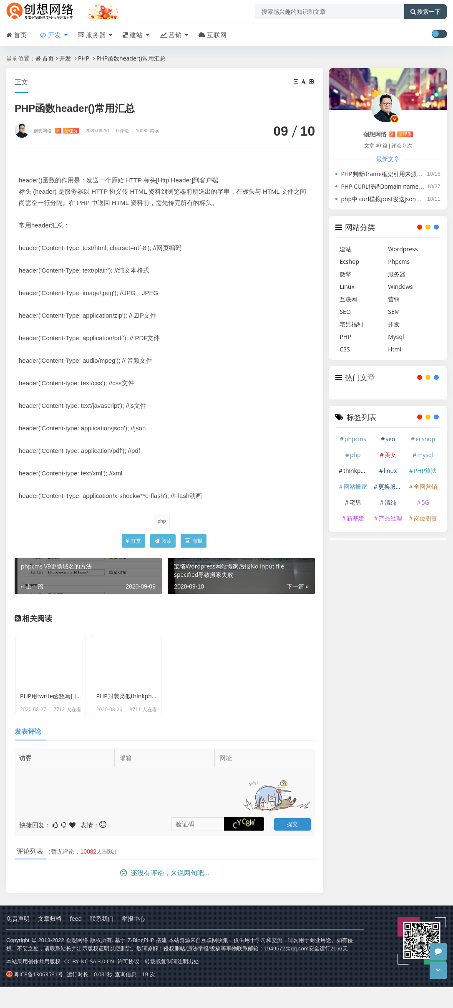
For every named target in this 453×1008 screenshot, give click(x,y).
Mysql (396, 337)
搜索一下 (425, 11)
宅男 (355, 502)
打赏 (133, 540)
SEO (345, 312)
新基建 (355, 518)
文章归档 (49, 941)
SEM (394, 312)
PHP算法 (425, 471)
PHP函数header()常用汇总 (131, 58)
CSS (345, 349)
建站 (133, 34)
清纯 (390, 502)
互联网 (213, 34)
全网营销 (425, 486)
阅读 (162, 540)
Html (394, 349)
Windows (400, 287)
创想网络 (56, 130)
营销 (171, 34)
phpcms (355, 439)
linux (390, 471)
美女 (390, 455)
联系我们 (101, 941)
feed (76, 941)
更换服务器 (391, 486)
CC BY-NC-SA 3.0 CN (89, 983)
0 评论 (119, 130)
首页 (16, 34)
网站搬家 (355, 486)
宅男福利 (351, 324)
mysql (425, 455)
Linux (347, 287)
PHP (83, 58)
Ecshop (349, 261)
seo (390, 439)
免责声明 (18, 941)
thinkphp (355, 471)
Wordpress (403, 249)
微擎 (345, 274)
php (162, 521)
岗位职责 (425, 518)
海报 (193, 540)
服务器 (92, 34)
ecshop (425, 439)
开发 (50, 34)
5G (425, 502)
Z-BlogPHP (141, 962)
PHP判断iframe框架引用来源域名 (384, 174)
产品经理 (390, 518)
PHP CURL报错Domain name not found (394, 186)
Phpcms (399, 261)
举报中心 (133, 941)
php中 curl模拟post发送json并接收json (393, 199)
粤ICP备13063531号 (34, 996)
